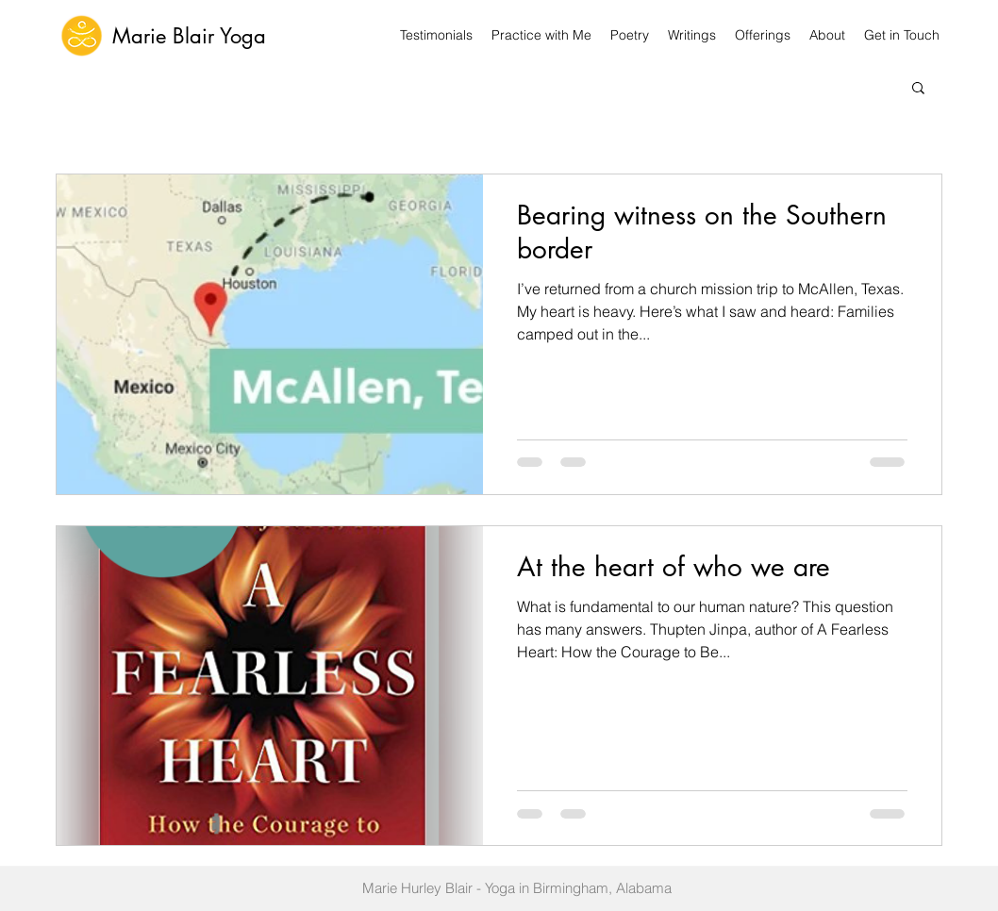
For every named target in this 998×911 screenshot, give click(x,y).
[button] (918, 89)
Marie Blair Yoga (189, 36)
